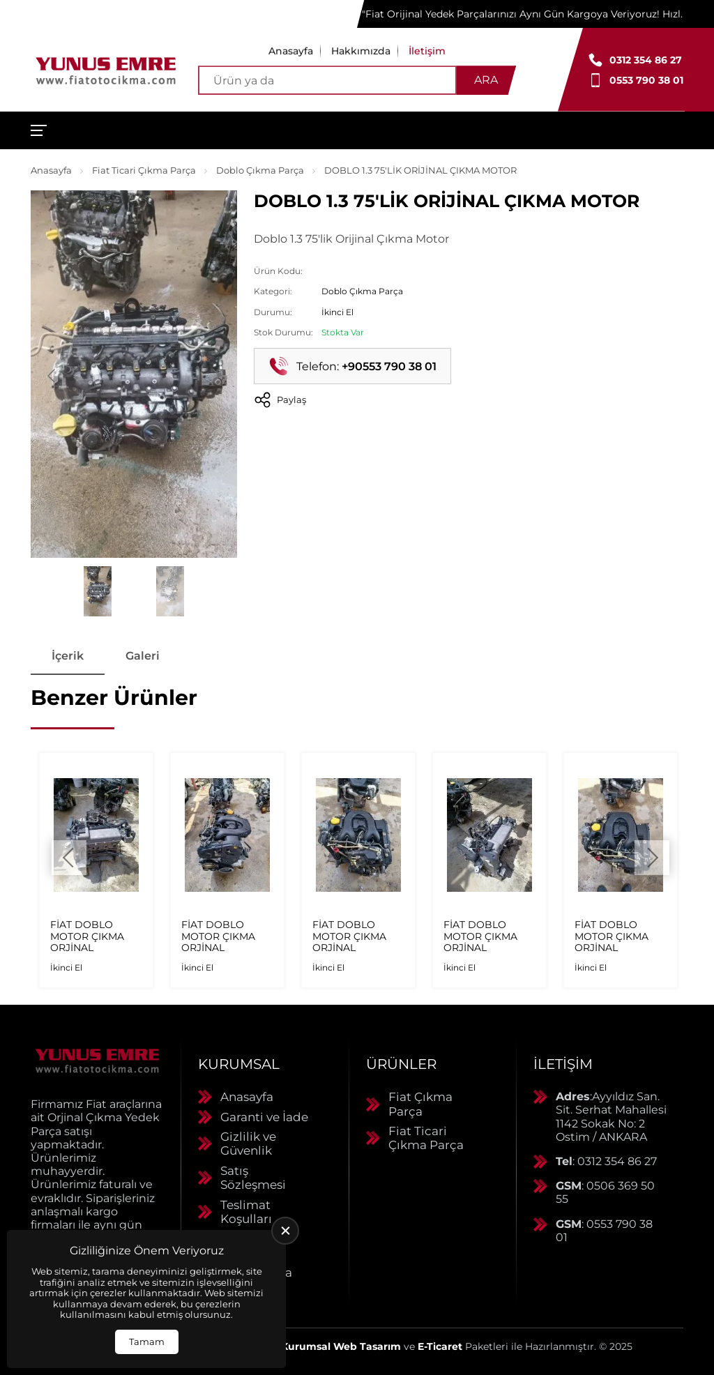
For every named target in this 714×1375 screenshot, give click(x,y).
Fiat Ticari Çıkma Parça (144, 170)
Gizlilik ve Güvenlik (248, 1143)
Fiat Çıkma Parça (420, 1104)
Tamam (147, 1341)
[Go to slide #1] (97, 591)
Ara (486, 79)
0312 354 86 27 (645, 60)
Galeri (143, 655)
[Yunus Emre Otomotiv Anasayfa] (106, 69)
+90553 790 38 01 (389, 366)
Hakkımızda (360, 51)
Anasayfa (290, 51)
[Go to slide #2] (170, 591)
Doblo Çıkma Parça (260, 170)
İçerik (68, 655)
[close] (285, 1231)
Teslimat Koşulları (246, 1212)
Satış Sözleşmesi (253, 1178)
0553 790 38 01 (646, 80)
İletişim (427, 51)
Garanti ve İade (264, 1117)
